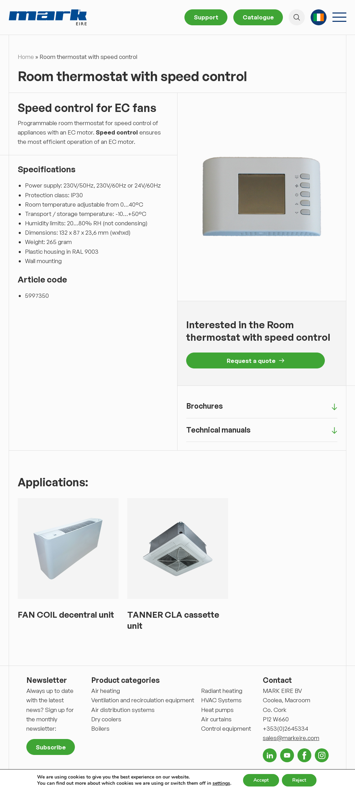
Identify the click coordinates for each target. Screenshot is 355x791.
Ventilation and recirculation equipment (142, 700)
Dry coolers (106, 719)
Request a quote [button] (255, 360)
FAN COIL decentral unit (66, 614)
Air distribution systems (123, 709)
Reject (299, 780)
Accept (261, 780)
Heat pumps (217, 709)
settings (221, 783)
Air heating (105, 690)
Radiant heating (221, 690)
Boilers (100, 728)
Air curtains (216, 719)
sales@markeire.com (291, 737)
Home (26, 56)
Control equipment (226, 728)
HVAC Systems (221, 700)
